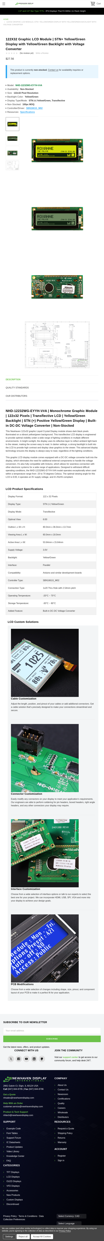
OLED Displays (13, 1181)
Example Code (13, 1128)
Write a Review (42, 53)
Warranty (62, 1142)
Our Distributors (16, 396)
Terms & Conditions (28, 1216)
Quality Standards (17, 388)
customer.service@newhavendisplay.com (23, 1106)
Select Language (67, 1223)
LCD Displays (13, 1177)
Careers (61, 1108)
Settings (9, 1236)
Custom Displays (14, 1200)
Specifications (27, 112)
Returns (61, 1138)
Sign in (61, 1160)
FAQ (8, 1161)
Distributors (63, 1117)
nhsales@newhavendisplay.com (18, 1098)
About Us (62, 1085)
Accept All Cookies (42, 1236)
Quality (61, 1103)
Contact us (53, 70)
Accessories (12, 1190)
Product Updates (14, 1147)
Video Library (12, 1151)
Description (13, 379)
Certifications (64, 1099)
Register (62, 1156)
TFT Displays (12, 1172)
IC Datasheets (13, 1142)
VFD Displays (13, 1186)
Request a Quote (66, 1128)
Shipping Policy (65, 1133)
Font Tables (12, 1133)
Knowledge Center (15, 1156)
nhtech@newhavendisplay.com (18, 1115)
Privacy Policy (10, 1216)
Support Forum (13, 1138)
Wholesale (63, 1112)
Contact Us (63, 1089)
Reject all (23, 1236)
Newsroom (63, 1094)
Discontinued (12, 1204)
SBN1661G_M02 (34, 108)
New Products (13, 1195)
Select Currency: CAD (70, 1216)
